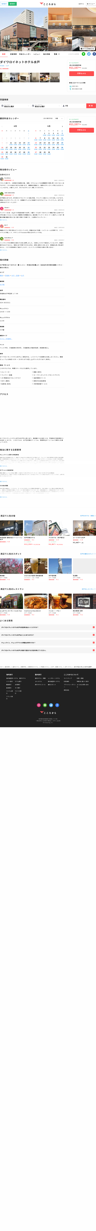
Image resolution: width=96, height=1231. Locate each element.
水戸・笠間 (15, 275)
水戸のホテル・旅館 (88, 516)
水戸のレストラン (89, 589)
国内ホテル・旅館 (40, 678)
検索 (91, 106)
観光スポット (52, 684)
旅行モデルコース (40, 684)
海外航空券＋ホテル (12, 678)
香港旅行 (9, 688)
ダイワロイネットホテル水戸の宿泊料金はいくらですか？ (19, 627)
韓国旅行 (9, 684)
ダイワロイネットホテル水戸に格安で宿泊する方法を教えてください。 (24, 650)
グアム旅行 (18, 681)
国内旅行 (12, 4)
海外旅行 (4, 4)
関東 (1, 275)
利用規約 (66, 681)
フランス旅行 (9, 698)
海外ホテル (22, 678)
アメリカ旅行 (18, 692)
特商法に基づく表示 (83, 681)
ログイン (81, 4)
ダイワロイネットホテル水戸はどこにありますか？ (17, 635)
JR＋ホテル (38, 681)
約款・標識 (80, 678)
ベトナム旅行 (9, 692)
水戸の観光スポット (88, 554)
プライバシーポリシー (70, 686)
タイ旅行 (17, 688)
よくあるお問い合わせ (83, 686)
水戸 (7, 66)
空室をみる (81, 73)
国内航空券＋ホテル (54, 681)
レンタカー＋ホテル (54, 678)
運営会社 (66, 690)
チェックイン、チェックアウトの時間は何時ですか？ (18, 643)
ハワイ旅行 (9, 681)
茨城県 (2, 66)
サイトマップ (68, 678)
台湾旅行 (17, 684)
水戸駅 (2, 284)
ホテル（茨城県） (6, 339)
